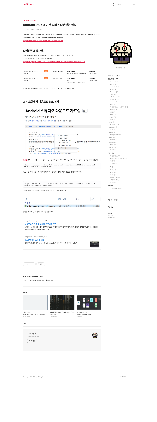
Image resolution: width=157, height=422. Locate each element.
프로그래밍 (113, 79)
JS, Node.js (115, 97)
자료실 (25, 160)
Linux (113, 84)
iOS (112, 104)
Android (114, 87)
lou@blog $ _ (29, 4)
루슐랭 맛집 (115, 177)
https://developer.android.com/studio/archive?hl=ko (43, 41)
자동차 (113, 182)
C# (112, 122)
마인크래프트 (115, 156)
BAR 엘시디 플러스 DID (34, 240)
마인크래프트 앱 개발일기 (118, 158)
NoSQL (113, 114)
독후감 (113, 175)
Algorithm (114, 99)
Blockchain (114, 124)
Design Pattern (116, 134)
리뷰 (113, 172)
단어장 (113, 145)
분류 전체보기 (114, 75)
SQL (112, 112)
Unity (113, 117)
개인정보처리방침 (116, 188)
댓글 (24, 324)
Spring (113, 137)
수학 (112, 119)
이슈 (113, 170)
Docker (113, 127)
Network (114, 92)
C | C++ (113, 102)
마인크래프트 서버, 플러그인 (119, 107)
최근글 (110, 200)
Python (113, 109)
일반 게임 (114, 161)
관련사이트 (123, 377)
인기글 (116, 200)
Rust (112, 132)
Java (113, 94)
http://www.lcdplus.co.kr (34, 237)
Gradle (113, 140)
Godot (113, 150)
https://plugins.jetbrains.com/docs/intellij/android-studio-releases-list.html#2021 (54, 62)
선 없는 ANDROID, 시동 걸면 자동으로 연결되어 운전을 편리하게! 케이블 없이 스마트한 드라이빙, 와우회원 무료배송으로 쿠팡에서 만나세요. (61, 228)
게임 (111, 153)
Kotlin (113, 89)
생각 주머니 (114, 180)
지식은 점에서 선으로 (33, 336)
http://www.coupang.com (34, 221)
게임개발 (113, 163)
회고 (112, 129)
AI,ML (113, 147)
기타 (110, 186)
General (114, 82)
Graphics (114, 142)
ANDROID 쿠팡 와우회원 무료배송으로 (40, 224)
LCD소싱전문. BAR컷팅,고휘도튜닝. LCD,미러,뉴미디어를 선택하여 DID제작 (52, 243)
